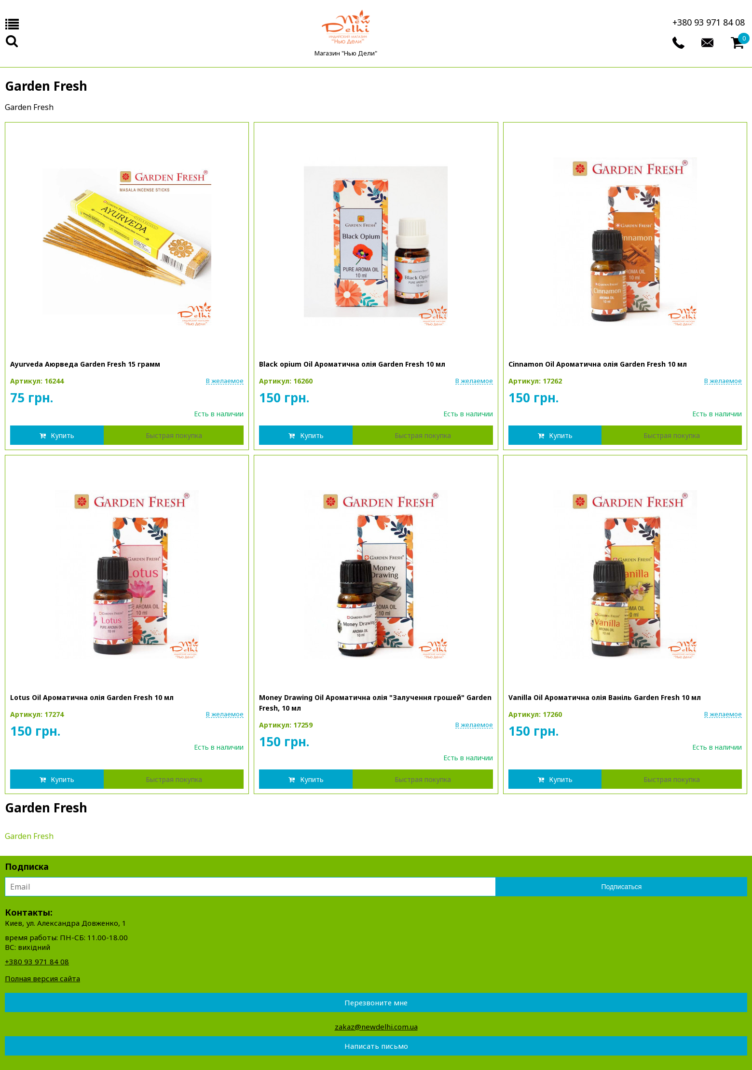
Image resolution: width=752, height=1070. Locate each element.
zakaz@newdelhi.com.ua (376, 1026)
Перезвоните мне (376, 1002)
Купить (62, 435)
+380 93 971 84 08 (708, 22)
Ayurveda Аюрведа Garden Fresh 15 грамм (85, 364)
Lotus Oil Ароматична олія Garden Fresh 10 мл (92, 697)
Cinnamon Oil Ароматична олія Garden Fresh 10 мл (597, 364)
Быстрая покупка (174, 435)
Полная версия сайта (42, 978)
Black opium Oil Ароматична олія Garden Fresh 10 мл (352, 364)
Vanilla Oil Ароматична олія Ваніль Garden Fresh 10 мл (604, 697)
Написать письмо (376, 1046)
